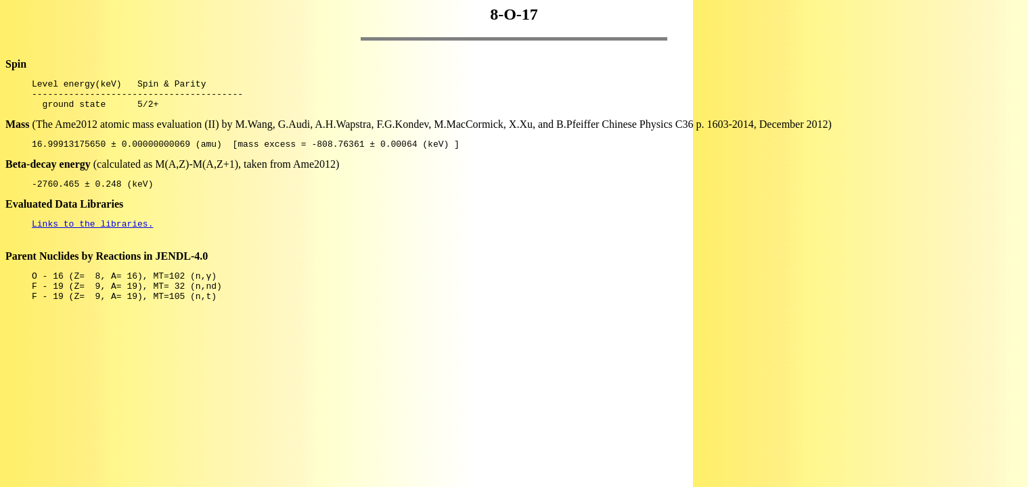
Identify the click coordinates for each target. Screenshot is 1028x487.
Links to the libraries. (92, 235)
